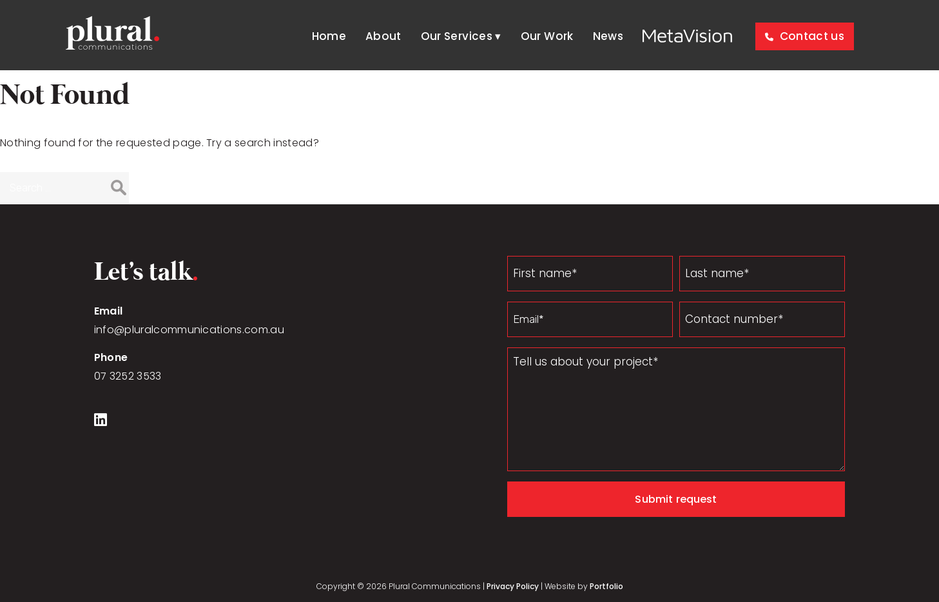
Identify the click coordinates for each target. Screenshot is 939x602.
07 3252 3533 (128, 376)
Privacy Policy (513, 586)
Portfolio (606, 586)
